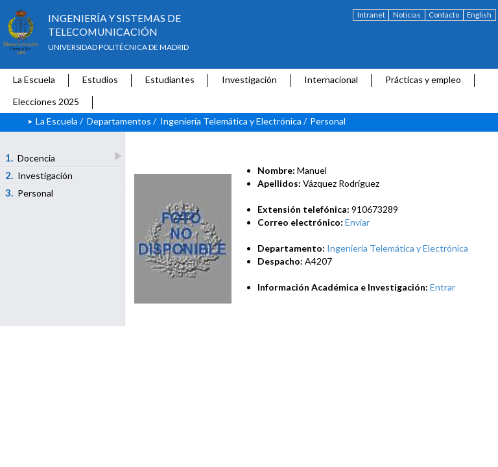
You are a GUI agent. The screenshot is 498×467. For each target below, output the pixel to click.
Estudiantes (170, 79)
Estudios (100, 79)
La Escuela (34, 79)
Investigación (249, 79)
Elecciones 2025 (46, 101)
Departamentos (119, 120)
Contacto (444, 14)
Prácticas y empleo (423, 79)
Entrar (442, 287)
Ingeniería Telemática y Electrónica (231, 120)
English (479, 14)
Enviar (357, 222)
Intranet (371, 14)
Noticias (407, 14)
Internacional (331, 79)
